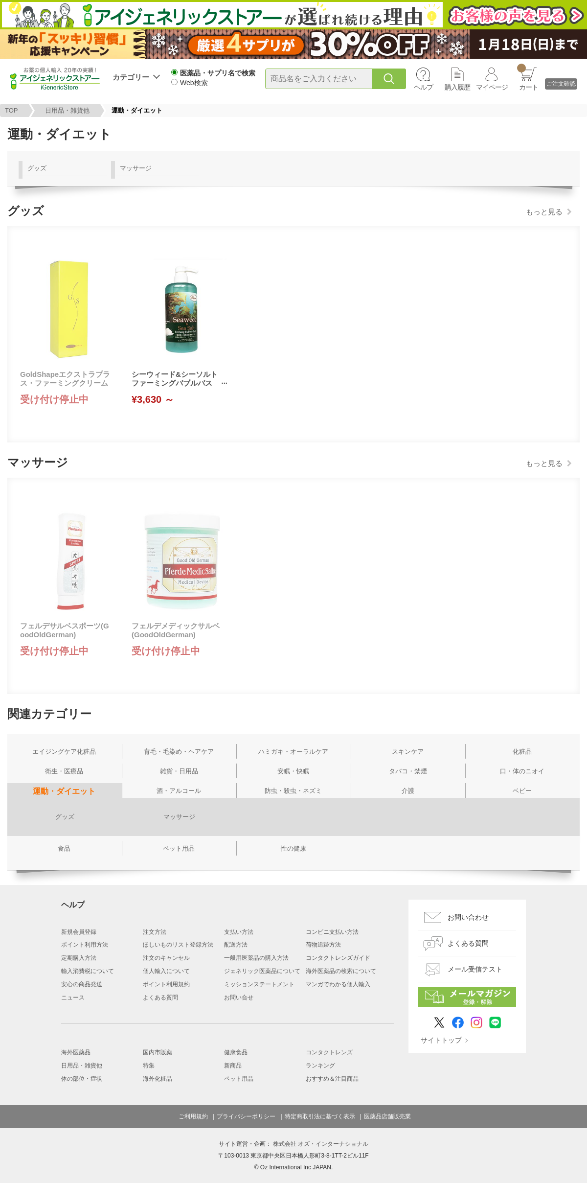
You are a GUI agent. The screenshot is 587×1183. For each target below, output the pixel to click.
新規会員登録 (78, 931)
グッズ (36, 168)
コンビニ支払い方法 (332, 931)
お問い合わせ (468, 917)
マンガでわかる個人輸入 (338, 984)
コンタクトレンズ (329, 1052)
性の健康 (293, 848)
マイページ (492, 87)
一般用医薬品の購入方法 (256, 957)
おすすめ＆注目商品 (332, 1078)
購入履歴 (457, 87)
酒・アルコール (179, 790)
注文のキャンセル (166, 957)
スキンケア (408, 751)
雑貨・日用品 (179, 771)
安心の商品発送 (81, 984)
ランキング (320, 1065)
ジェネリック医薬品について (262, 971)
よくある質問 (160, 997)
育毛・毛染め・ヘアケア (179, 751)
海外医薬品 (75, 1052)
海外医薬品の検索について (341, 971)
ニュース (73, 997)
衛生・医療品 (64, 771)
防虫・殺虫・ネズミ (293, 790)
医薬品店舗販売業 (387, 1116)
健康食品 (236, 1052)
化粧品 (522, 751)
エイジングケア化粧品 (64, 751)
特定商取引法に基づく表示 (320, 1116)
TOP (11, 110)
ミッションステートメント (259, 984)
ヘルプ (423, 87)
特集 (149, 1065)
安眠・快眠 (293, 771)
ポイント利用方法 (84, 944)
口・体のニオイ (522, 771)
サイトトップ (441, 1040)
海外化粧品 (157, 1078)
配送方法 (236, 944)
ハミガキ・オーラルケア (293, 751)
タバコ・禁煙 (408, 771)
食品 (64, 848)
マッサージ (136, 168)
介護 (408, 790)
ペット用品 (179, 848)
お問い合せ (238, 997)
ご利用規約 (193, 1116)
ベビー (522, 790)
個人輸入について (166, 971)
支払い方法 (238, 931)
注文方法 (154, 931)
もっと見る (544, 212)
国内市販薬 (157, 1052)
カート (527, 77)
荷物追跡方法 (323, 944)
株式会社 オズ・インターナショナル (320, 1143)
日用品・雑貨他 (67, 110)
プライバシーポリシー (246, 1116)
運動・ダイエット (64, 791)
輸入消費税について (87, 971)
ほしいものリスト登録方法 (178, 944)
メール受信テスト (475, 969)
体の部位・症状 (81, 1078)
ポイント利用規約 (166, 984)
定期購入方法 (78, 957)
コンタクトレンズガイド (338, 957)
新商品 (233, 1065)
